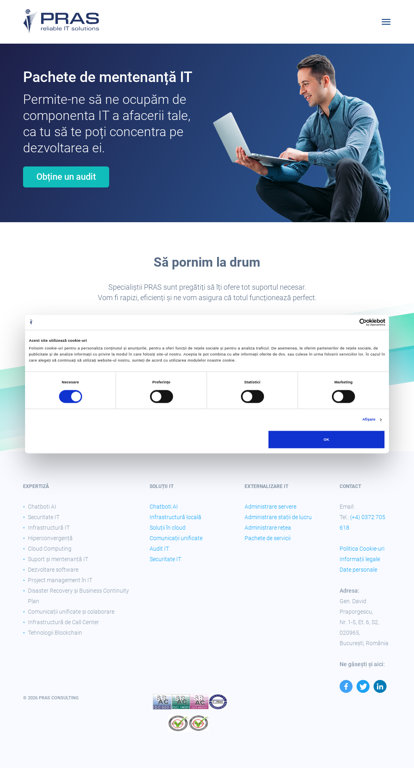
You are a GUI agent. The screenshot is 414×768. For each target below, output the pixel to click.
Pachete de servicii (268, 538)
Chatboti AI (164, 506)
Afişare (368, 420)
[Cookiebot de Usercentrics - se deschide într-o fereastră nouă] (350, 322)
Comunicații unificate (176, 538)
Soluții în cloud (168, 527)
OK (326, 440)
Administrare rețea (268, 527)
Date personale (358, 569)
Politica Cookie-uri (362, 548)
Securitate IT (165, 559)
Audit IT (159, 548)
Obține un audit (66, 177)
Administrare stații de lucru (278, 517)
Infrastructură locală (175, 517)
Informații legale (360, 559)
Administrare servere (270, 506)
